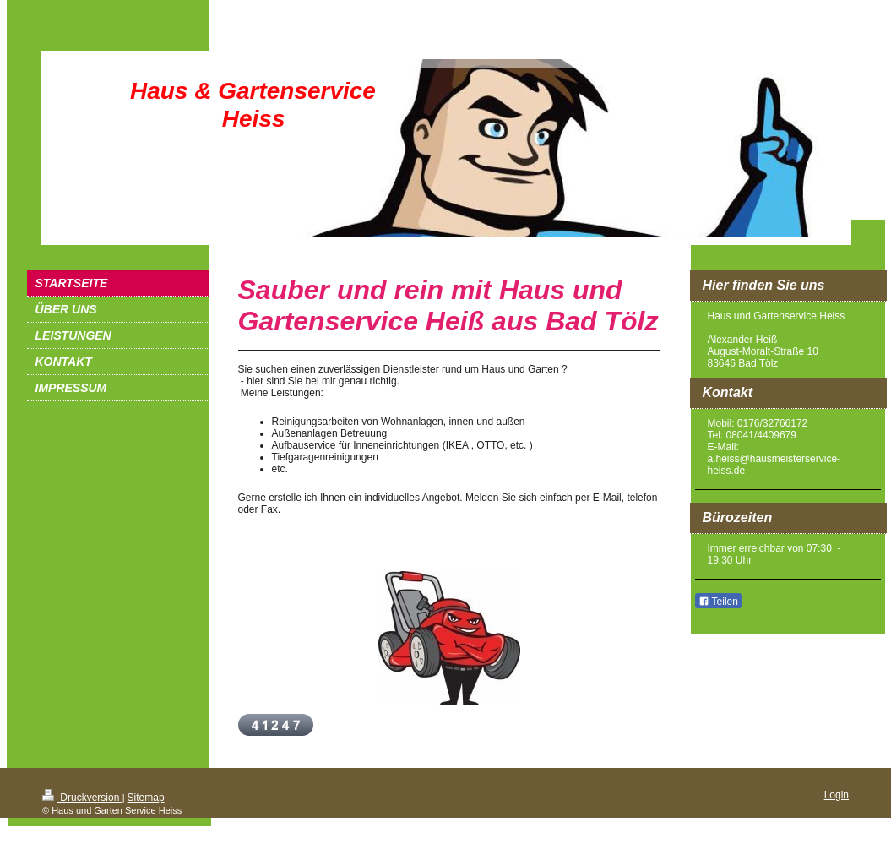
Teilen (718, 601)
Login (836, 795)
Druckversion (82, 797)
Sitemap (146, 797)
